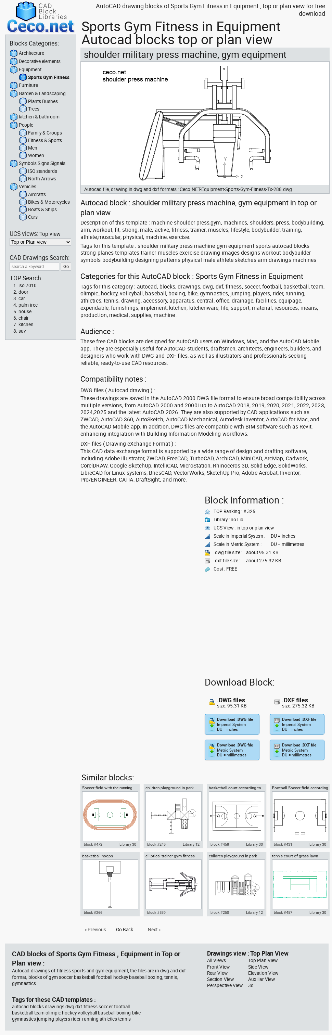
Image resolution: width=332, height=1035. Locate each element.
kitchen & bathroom (35, 117)
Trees (29, 109)
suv (22, 331)
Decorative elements (35, 62)
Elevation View (263, 973)
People (21, 125)
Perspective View (225, 985)
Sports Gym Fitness (44, 77)
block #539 (156, 912)
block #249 (156, 844)
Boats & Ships (38, 210)
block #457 (283, 912)
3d (251, 985)
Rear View (217, 973)
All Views (216, 960)
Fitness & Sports (40, 140)
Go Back (124, 930)
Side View (258, 967)
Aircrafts (32, 195)
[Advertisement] (104, 514)
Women (31, 155)
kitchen (26, 324)
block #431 (283, 844)
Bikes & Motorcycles (44, 202)
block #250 (219, 912)
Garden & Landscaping (38, 94)
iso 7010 (27, 285)
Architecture (27, 53)
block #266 (93, 912)
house (24, 311)
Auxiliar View (261, 979)
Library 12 (191, 844)
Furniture (24, 85)
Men (28, 148)
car (21, 298)
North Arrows (37, 179)
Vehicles (23, 187)
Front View (218, 967)
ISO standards (38, 171)
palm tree (28, 305)
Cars (28, 217)
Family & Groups (40, 133)
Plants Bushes (38, 101)
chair (23, 318)
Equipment (25, 70)
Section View (220, 979)
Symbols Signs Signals (37, 163)
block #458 (219, 844)
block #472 (93, 844)
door (23, 292)
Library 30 (127, 844)
